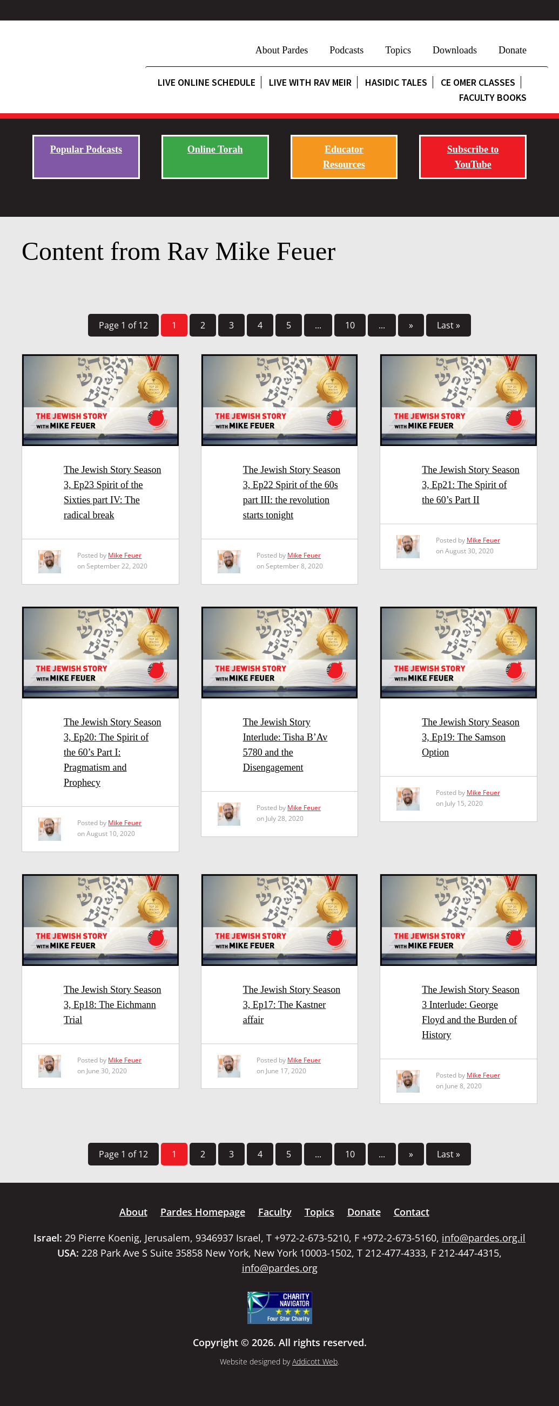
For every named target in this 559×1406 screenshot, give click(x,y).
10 (350, 325)
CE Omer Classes (478, 82)
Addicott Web (315, 1361)
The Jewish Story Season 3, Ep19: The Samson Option (470, 737)
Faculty (275, 1211)
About (133, 1211)
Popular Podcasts (86, 149)
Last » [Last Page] (448, 325)
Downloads (455, 50)
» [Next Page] (411, 325)
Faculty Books (493, 97)
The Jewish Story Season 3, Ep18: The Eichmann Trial (112, 1004)
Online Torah (215, 149)
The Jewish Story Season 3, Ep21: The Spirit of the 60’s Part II (470, 484)
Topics (398, 50)
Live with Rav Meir (310, 82)
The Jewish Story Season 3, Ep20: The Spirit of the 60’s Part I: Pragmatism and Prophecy (112, 752)
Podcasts (346, 50)
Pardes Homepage (202, 1211)
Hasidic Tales (396, 82)
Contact (411, 1211)
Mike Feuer (125, 555)
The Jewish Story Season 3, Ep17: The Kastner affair (291, 1004)
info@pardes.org (280, 1267)
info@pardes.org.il (484, 1237)
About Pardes (281, 50)
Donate (513, 50)
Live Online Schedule (206, 82)
